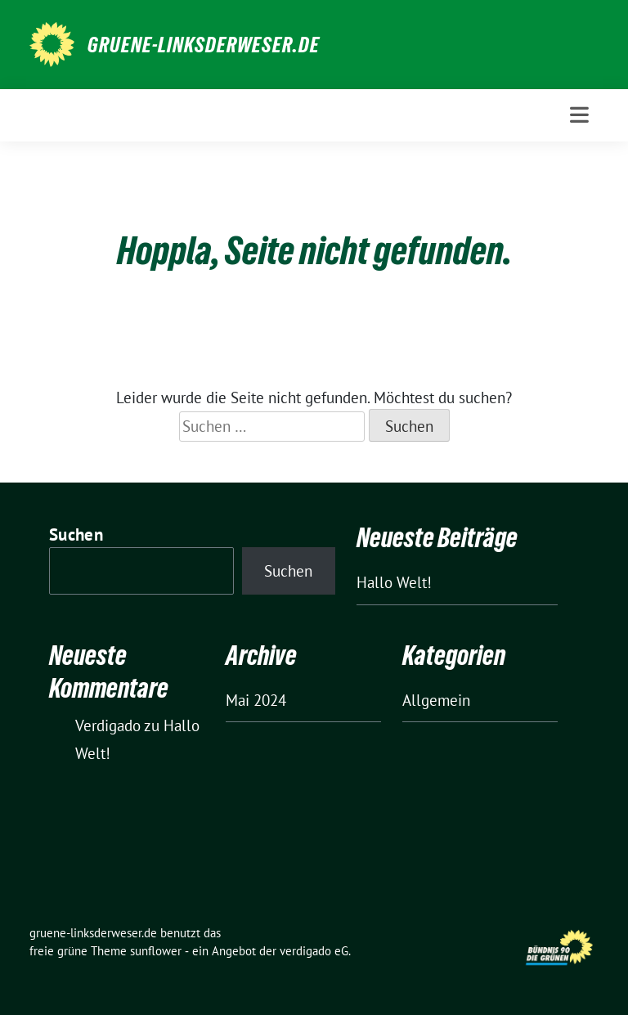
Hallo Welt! (394, 582)
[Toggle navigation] (579, 115)
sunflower (156, 951)
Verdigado (108, 725)
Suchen (76, 534)
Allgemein (436, 700)
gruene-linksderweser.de (203, 45)
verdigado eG (314, 951)
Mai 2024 (256, 700)
